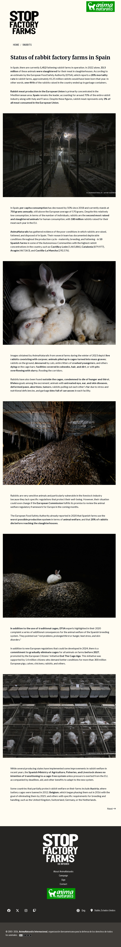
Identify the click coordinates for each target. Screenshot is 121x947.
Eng (81, 910)
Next (111, 808)
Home (16, 44)
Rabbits (27, 44)
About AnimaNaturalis (63, 871)
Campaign (63, 875)
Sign (63, 880)
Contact (63, 884)
